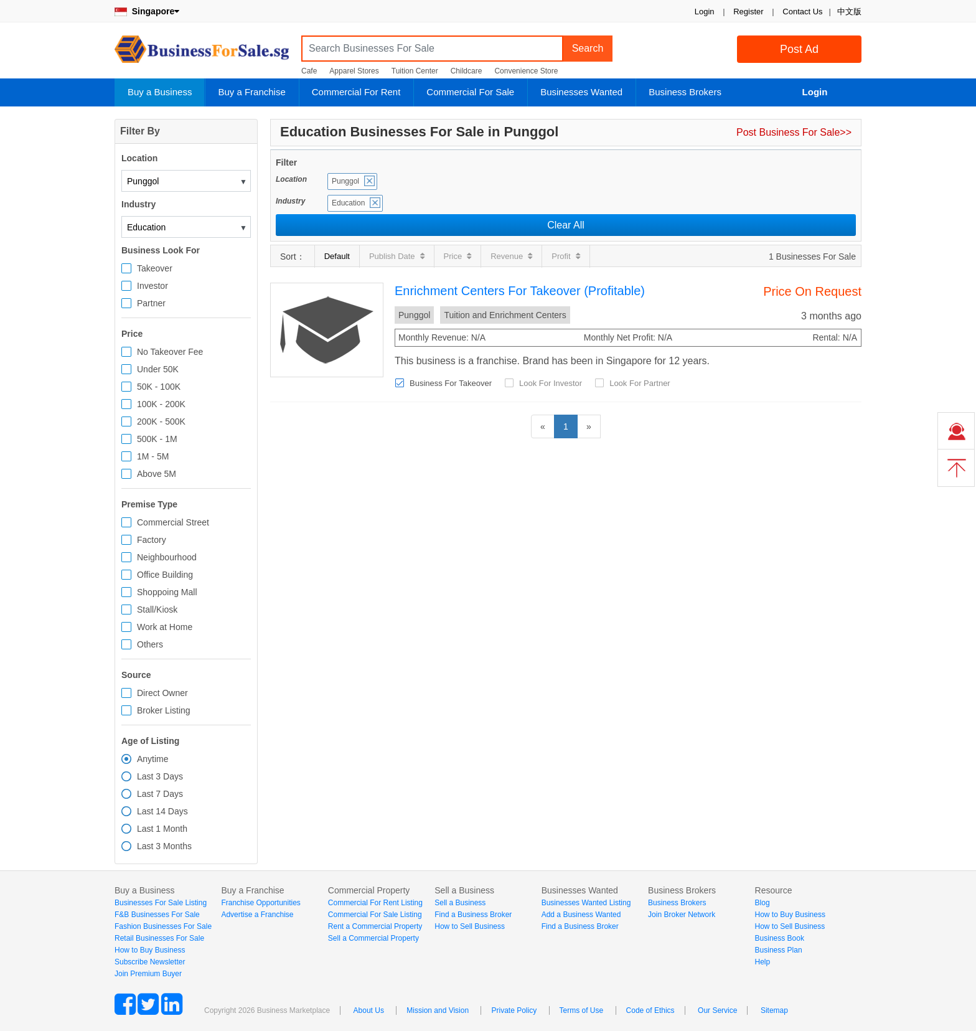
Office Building (165, 575)
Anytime (153, 759)
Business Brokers (685, 92)
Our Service (717, 1010)
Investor (152, 286)
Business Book (779, 938)
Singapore (147, 11)
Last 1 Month (162, 829)
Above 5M (156, 474)
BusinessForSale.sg (202, 53)
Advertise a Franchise (257, 914)
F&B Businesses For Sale (157, 914)
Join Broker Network (681, 914)
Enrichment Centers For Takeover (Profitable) (520, 291)
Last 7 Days (160, 794)
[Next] (589, 426)
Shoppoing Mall (167, 592)
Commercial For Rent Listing (375, 902)
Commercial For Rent (356, 92)
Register (748, 11)
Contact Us (802, 11)
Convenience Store (526, 71)
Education (348, 203)
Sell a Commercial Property (373, 938)
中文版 (849, 11)
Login (705, 11)
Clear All (565, 225)
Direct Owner (162, 693)
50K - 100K (159, 387)
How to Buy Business (150, 950)
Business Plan (778, 950)
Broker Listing (163, 710)
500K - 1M (157, 439)
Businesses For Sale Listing (161, 902)
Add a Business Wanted (581, 914)
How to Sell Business (469, 926)
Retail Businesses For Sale (159, 938)
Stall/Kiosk (157, 609)
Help (763, 962)
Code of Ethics (650, 1010)
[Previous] (543, 426)
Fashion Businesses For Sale (163, 926)
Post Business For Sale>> (794, 132)
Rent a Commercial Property (375, 926)
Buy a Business (160, 92)
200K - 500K (161, 421)
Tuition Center (415, 71)
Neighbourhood (167, 557)
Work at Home (164, 627)
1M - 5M (153, 456)
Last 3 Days (160, 776)
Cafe (309, 71)
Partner (151, 303)
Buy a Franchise (251, 92)
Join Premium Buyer (148, 973)
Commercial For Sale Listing (375, 914)
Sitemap (774, 1010)
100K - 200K (161, 404)
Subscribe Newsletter (150, 962)
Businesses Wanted (581, 92)
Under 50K (158, 369)
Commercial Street (173, 522)
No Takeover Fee (170, 352)
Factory (151, 540)
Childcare (466, 71)
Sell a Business (460, 902)
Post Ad (799, 49)
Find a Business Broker (473, 914)
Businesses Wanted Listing (586, 902)
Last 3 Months (164, 846)
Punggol (345, 181)
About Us (369, 1010)
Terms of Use (582, 1010)
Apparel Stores (353, 71)
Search (588, 48)
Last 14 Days (162, 811)
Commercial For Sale (470, 92)
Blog (762, 902)
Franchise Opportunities (260, 902)
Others (150, 644)
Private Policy (514, 1010)
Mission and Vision (437, 1010)
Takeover (154, 268)
